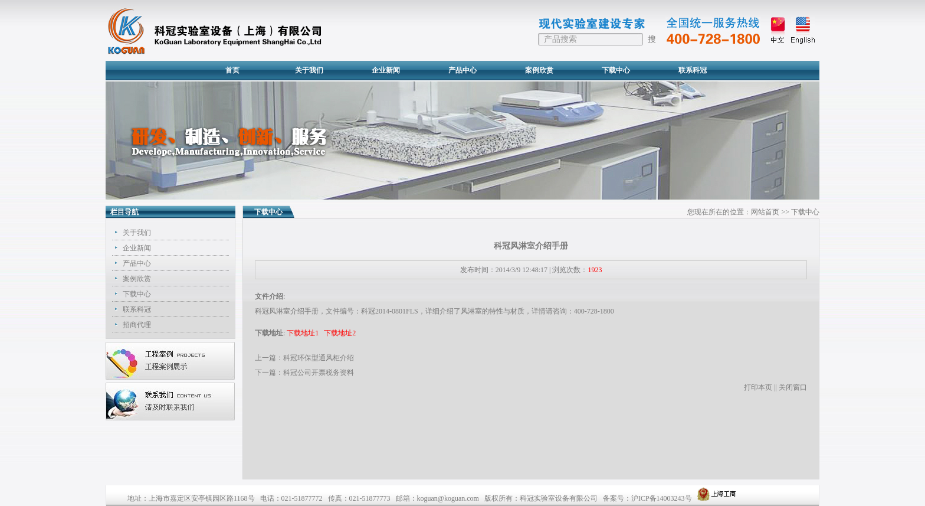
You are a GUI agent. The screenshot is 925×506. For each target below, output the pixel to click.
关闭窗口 (793, 387)
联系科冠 (692, 70)
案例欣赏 (539, 70)
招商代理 (137, 325)
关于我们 (309, 70)
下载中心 (616, 70)
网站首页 (765, 212)
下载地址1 (303, 333)
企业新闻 (386, 70)
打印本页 (758, 387)
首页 (232, 70)
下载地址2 (340, 333)
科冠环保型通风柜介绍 (318, 358)
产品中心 (462, 70)
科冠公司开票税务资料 (318, 372)
